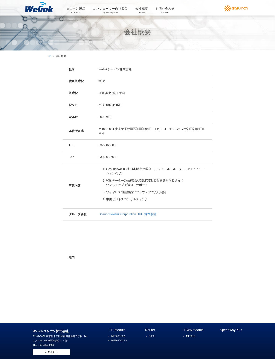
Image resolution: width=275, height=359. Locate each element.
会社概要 (141, 10)
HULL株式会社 (146, 214)
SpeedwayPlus (231, 330)
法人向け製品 (75, 10)
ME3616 (190, 336)
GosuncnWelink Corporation (117, 214)
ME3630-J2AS (119, 340)
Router (150, 330)
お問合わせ (51, 352)
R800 (152, 336)
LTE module (117, 330)
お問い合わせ (165, 10)
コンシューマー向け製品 (110, 10)
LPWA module (193, 330)
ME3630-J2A (118, 336)
